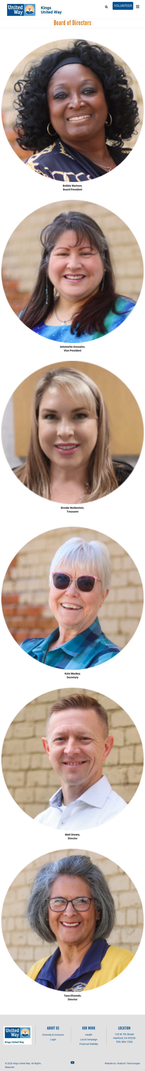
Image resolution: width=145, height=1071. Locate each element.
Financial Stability (88, 1044)
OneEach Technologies (128, 1063)
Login (53, 1039)
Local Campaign (88, 1039)
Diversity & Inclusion (53, 1034)
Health (88, 1034)
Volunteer (123, 5)
